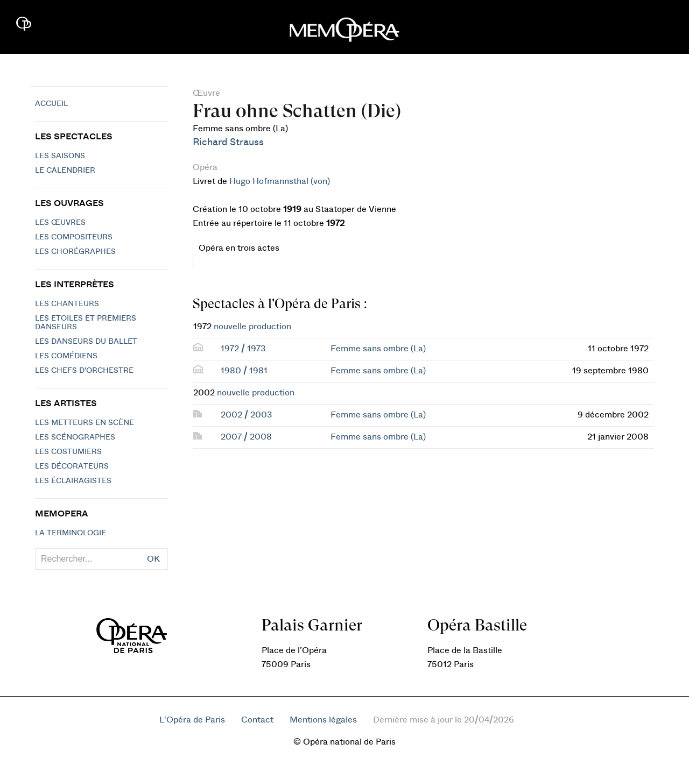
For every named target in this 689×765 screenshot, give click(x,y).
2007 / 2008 (246, 437)
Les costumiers (68, 452)
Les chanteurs (67, 304)
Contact (257, 720)
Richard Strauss (228, 142)
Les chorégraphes (75, 252)
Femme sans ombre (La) (378, 348)
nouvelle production (252, 326)
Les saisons (60, 156)
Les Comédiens (66, 356)
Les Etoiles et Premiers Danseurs (85, 323)
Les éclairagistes (73, 481)
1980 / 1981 (244, 370)
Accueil (51, 104)
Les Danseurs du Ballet (86, 341)
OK (153, 559)
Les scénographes (75, 437)
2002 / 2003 (246, 414)
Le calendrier (65, 170)
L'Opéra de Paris (192, 720)
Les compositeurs (74, 237)
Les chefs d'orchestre (84, 370)
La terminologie (70, 533)
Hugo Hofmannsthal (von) (279, 181)
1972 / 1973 (243, 348)
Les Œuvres (60, 222)
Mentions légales (323, 720)
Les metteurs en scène (84, 423)
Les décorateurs (72, 466)
